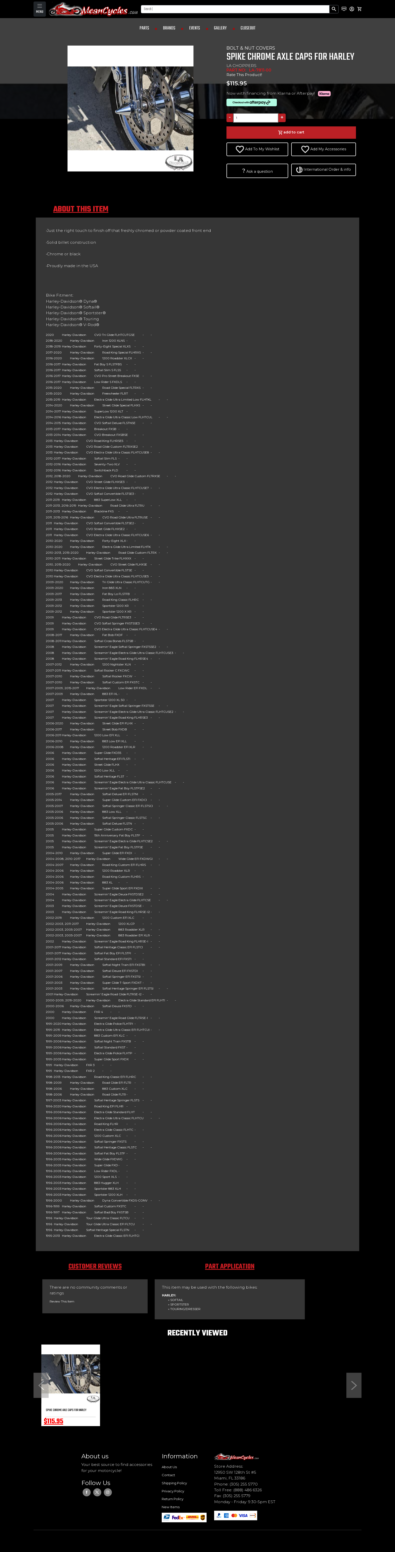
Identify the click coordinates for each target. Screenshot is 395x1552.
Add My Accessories (323, 149)
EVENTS (194, 28)
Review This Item (62, 1301)
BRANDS (169, 28)
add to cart (291, 132)
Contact (168, 1475)
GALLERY (220, 28)
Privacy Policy (173, 1491)
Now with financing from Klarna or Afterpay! (279, 93)
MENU (39, 12)
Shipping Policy (174, 1483)
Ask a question (257, 170)
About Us (169, 1467)
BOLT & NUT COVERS (250, 48)
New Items (171, 1507)
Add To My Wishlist (257, 149)
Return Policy (172, 1499)
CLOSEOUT (248, 28)
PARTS (144, 28)
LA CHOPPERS (241, 65)
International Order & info (323, 170)
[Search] (235, 9)
